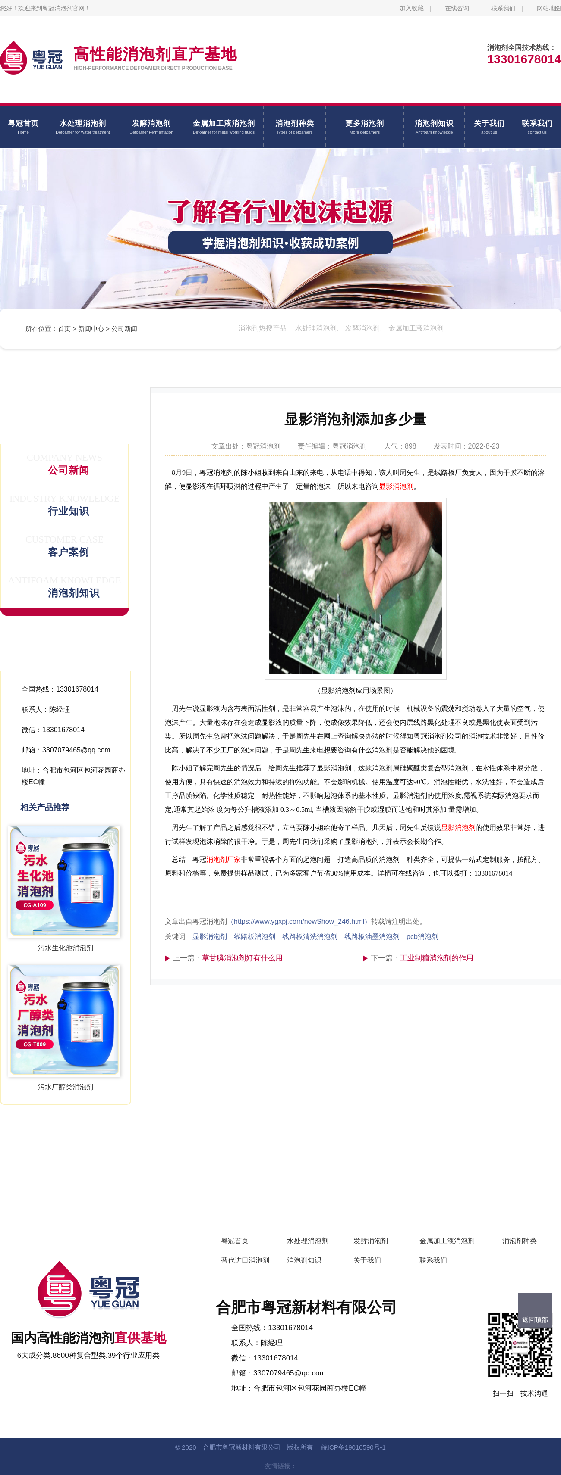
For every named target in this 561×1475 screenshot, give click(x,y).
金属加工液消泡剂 (447, 1240)
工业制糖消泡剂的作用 (436, 958)
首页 (64, 328)
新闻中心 (91, 328)
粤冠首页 (235, 1240)
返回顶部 (535, 1319)
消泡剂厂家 (223, 859)
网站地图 (549, 8)
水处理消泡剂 (307, 1240)
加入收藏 (412, 8)
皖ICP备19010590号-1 (353, 1447)
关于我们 (367, 1260)
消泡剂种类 (519, 1240)
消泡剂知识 (304, 1260)
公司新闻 (124, 328)
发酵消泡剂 (370, 1240)
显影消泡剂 (396, 486)
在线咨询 (457, 8)
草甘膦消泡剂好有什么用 (242, 958)
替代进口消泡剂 (245, 1260)
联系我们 (503, 8)
